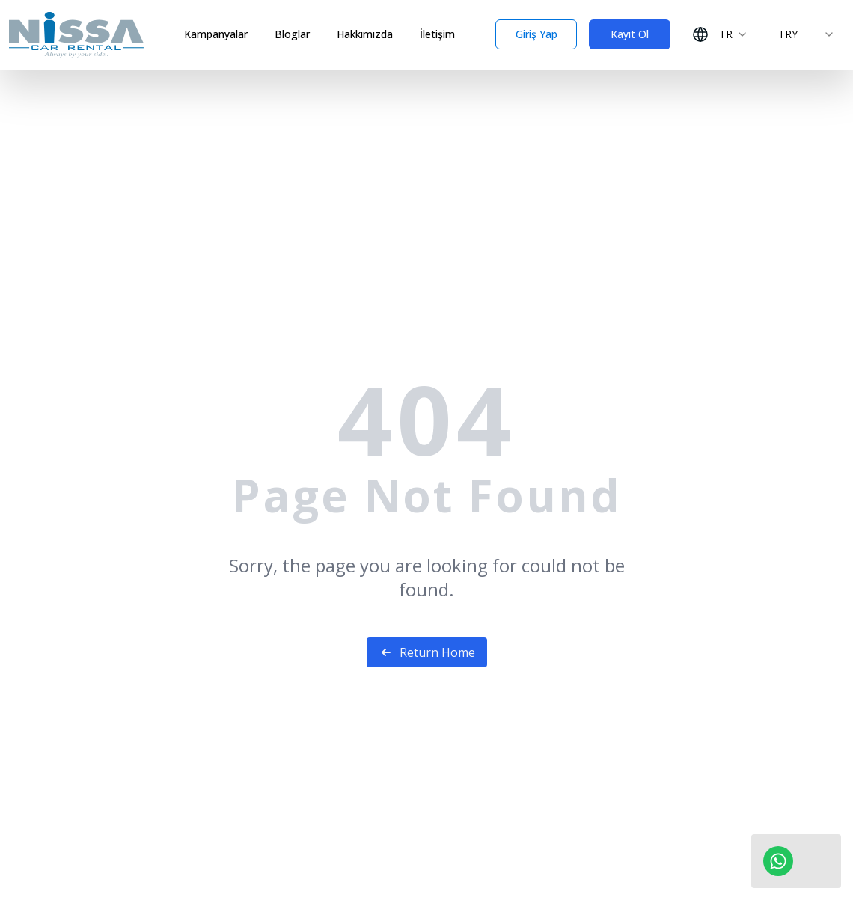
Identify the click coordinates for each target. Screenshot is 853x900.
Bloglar (292, 34)
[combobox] (719, 34)
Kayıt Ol (630, 34)
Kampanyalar (216, 34)
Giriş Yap (536, 34)
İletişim (437, 34)
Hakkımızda (365, 34)
